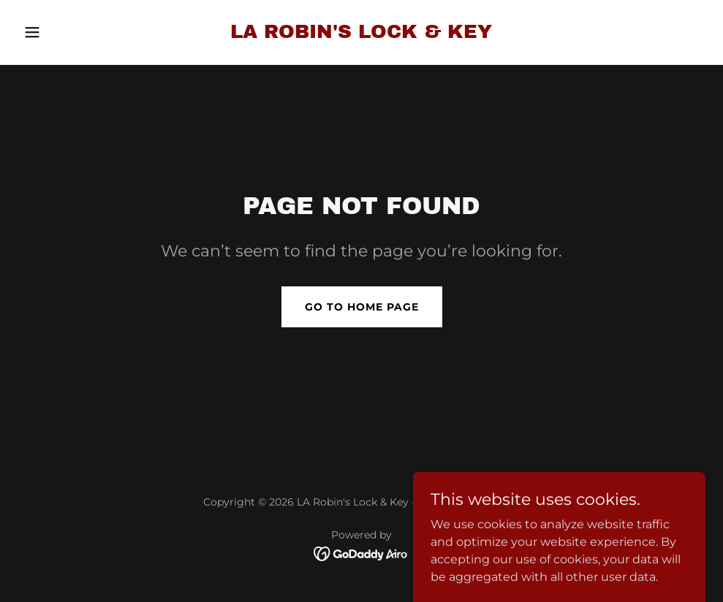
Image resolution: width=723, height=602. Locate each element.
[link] (361, 34)
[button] (69, 32)
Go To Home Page (362, 306)
